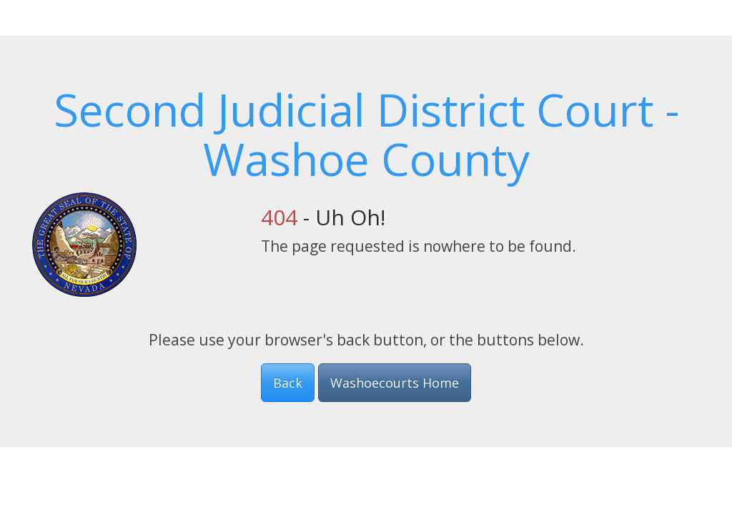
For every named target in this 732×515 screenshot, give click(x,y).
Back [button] (287, 382)
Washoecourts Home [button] (394, 382)
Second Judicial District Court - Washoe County (366, 134)
